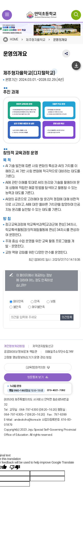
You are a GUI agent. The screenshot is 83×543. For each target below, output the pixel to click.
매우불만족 (38, 307)
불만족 (17, 307)
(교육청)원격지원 (38, 367)
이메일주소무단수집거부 (59, 351)
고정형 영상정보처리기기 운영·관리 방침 (27, 357)
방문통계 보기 (37, 377)
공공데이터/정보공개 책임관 (20, 351)
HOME (14, 39)
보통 (53, 301)
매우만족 (18, 301)
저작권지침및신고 (43, 346)
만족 (36, 301)
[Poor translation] (14, 467)
